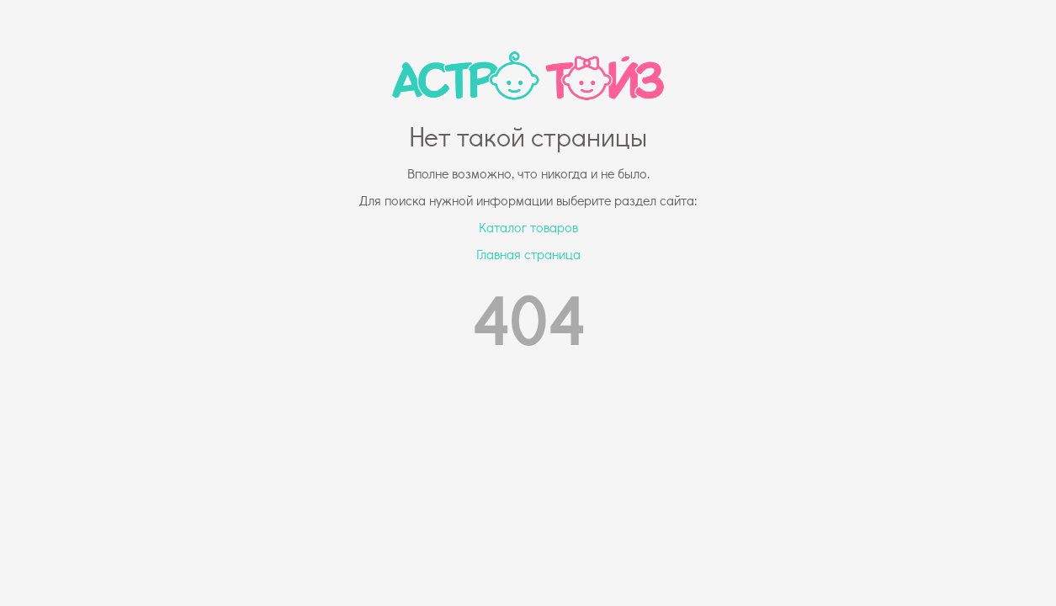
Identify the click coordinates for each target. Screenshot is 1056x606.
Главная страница (528, 254)
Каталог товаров (528, 227)
